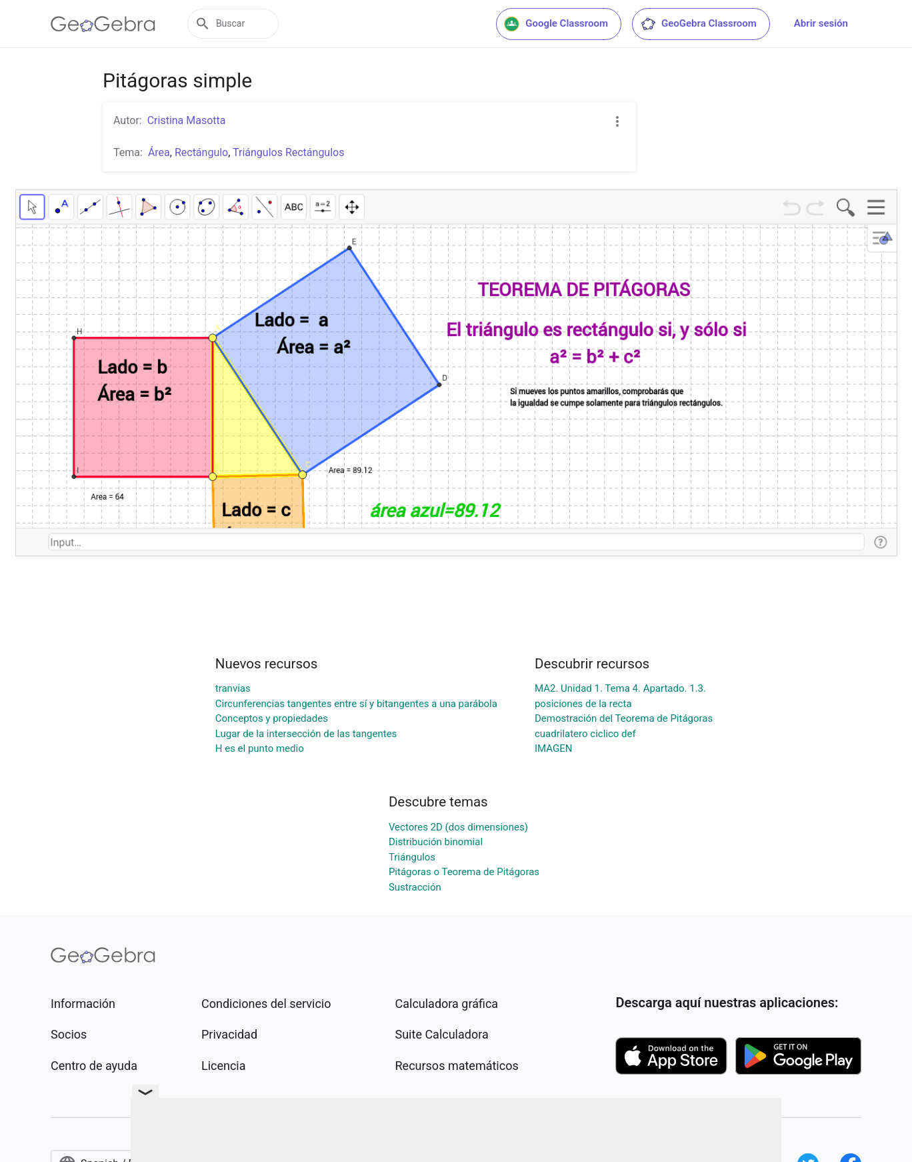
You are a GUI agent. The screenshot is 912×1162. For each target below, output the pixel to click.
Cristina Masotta (186, 120)
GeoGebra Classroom (698, 24)
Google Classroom (556, 24)
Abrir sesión (821, 23)
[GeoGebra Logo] (103, 24)
